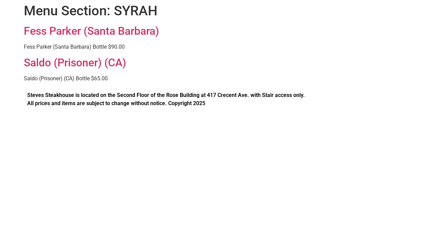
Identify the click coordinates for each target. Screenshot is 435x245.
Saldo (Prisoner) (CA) (75, 62)
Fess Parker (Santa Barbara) (91, 30)
